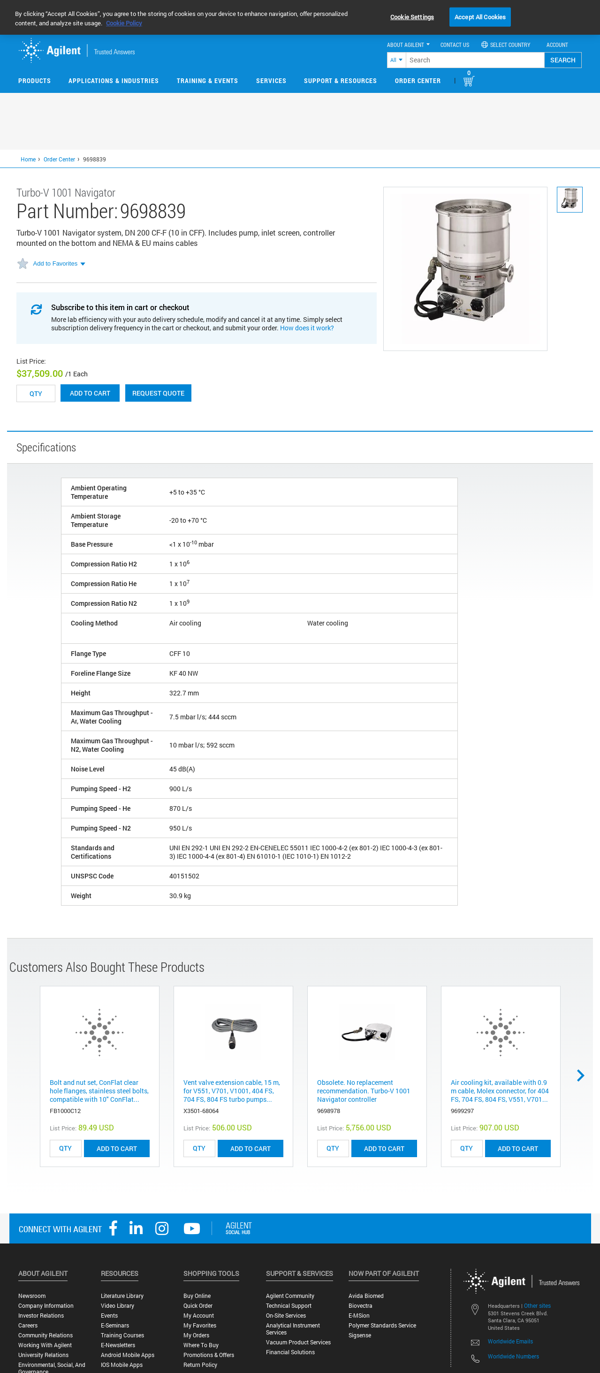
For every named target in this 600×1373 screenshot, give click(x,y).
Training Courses (122, 1335)
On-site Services (286, 1315)
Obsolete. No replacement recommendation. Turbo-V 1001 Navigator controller (363, 1091)
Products (34, 80)
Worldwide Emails (510, 1341)
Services (271, 80)
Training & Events (207, 80)
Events (109, 1315)
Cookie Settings (412, 16)
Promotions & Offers (208, 1354)
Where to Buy (201, 1345)
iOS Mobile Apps (122, 1364)
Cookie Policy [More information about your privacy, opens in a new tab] (124, 23)
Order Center (418, 80)
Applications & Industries (113, 80)
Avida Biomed (366, 1295)
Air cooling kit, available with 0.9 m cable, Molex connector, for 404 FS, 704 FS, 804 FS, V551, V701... (500, 1091)
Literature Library (122, 1295)
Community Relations (45, 1335)
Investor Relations (41, 1315)
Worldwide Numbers (513, 1356)
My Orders (196, 1335)
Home (28, 159)
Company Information (46, 1305)
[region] (300, 17)
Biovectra (360, 1305)
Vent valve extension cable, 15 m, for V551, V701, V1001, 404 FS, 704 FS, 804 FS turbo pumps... (231, 1091)
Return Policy (200, 1364)
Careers (28, 1325)
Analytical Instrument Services (293, 1329)
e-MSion (359, 1315)
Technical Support (288, 1305)
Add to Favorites (55, 263)
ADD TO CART (117, 1148)
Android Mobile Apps (127, 1354)
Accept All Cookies (480, 16)
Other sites (537, 1305)
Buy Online (197, 1295)
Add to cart (90, 393)
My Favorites (199, 1325)
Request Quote (158, 393)
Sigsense (360, 1335)
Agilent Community (290, 1295)
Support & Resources (340, 80)
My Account (198, 1315)
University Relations (43, 1354)
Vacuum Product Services (298, 1342)
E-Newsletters (118, 1345)
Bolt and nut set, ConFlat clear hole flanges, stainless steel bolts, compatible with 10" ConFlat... (99, 1091)
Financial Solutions (290, 1352)
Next (584, 1075)
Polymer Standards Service (382, 1325)
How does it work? (307, 327)
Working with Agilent (45, 1345)
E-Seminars (115, 1325)
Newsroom (32, 1295)
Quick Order (198, 1305)
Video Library (117, 1305)
